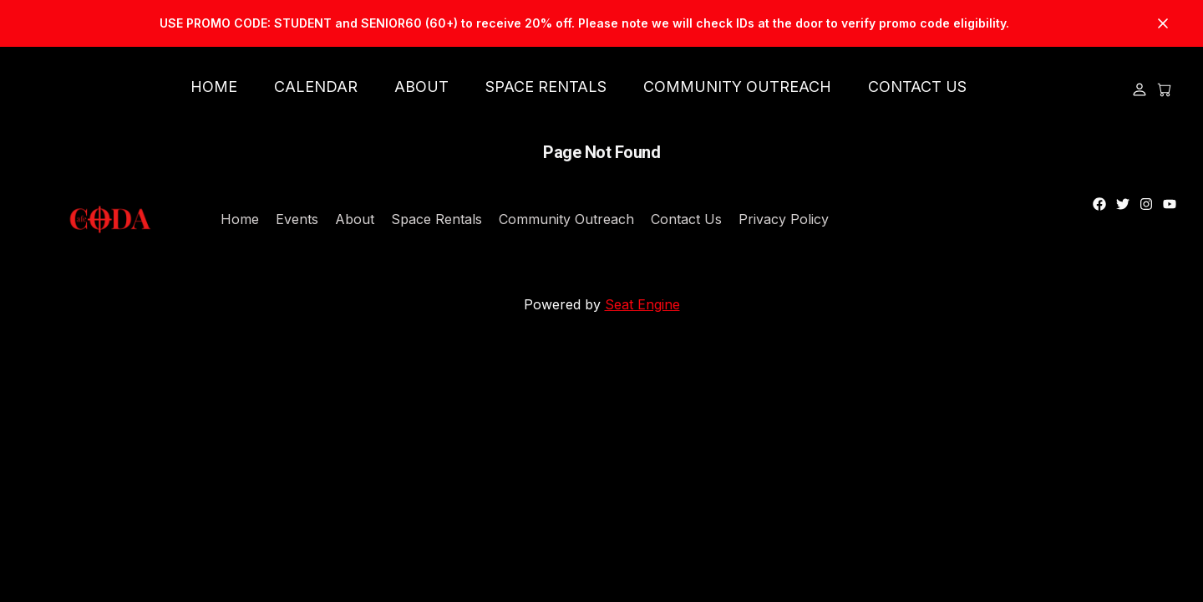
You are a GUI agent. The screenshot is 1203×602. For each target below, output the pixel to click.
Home (240, 219)
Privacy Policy (784, 219)
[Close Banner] (1163, 23)
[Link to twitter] (1122, 204)
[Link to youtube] (1169, 204)
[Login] (1139, 89)
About (354, 219)
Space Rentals (436, 219)
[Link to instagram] (1146, 204)
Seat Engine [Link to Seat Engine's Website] (642, 304)
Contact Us (686, 219)
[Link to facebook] (1099, 204)
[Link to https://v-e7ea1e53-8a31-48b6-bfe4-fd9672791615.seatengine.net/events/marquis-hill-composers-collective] (601, 23)
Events (297, 219)
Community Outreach (566, 219)
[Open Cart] (1164, 89)
